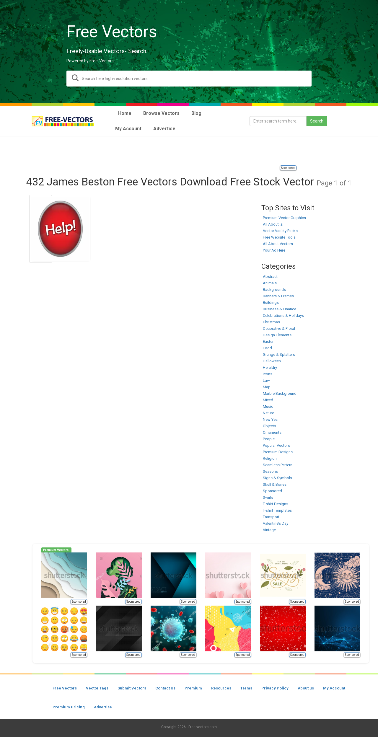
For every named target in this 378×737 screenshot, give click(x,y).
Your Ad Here (274, 250)
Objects (269, 426)
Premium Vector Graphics (284, 218)
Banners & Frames (278, 296)
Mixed (268, 400)
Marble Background (279, 393)
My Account (334, 688)
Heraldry (270, 367)
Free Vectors (65, 688)
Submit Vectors (132, 688)
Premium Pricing (69, 707)
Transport (271, 517)
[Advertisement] (189, 151)
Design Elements (277, 335)
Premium (193, 688)
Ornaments (272, 432)
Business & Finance (279, 309)
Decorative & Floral (279, 328)
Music (268, 406)
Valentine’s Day (275, 523)
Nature (268, 413)
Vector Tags (97, 688)
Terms (246, 688)
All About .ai (273, 224)
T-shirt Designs (275, 504)
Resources (221, 688)
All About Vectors (278, 244)
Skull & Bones (274, 484)
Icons (267, 374)
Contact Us (165, 688)
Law (266, 380)
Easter (268, 341)
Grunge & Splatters (279, 354)
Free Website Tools (279, 237)
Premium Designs (278, 452)
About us (306, 688)
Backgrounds (274, 289)
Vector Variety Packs (280, 231)
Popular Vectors (276, 445)
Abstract (270, 276)
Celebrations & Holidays (283, 315)
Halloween (272, 361)
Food (267, 348)
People (269, 439)
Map (267, 387)
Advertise (103, 707)
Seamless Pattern (277, 465)
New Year (271, 419)
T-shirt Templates (277, 510)
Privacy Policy (275, 688)
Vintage (269, 530)
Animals (270, 283)
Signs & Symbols (277, 478)
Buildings (271, 302)
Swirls (268, 497)
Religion (270, 458)
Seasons (270, 471)
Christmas (271, 322)
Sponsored (288, 167)
